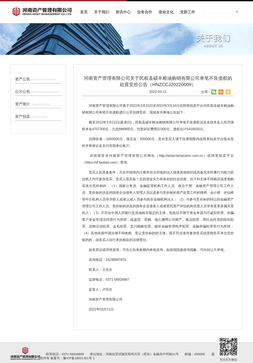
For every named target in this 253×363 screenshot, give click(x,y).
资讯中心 (123, 12)
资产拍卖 (31, 116)
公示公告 (37, 91)
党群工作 (187, 12)
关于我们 (101, 12)
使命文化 (166, 12)
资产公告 (35, 79)
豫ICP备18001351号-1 (79, 358)
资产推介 (32, 104)
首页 (84, 12)
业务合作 (144, 12)
